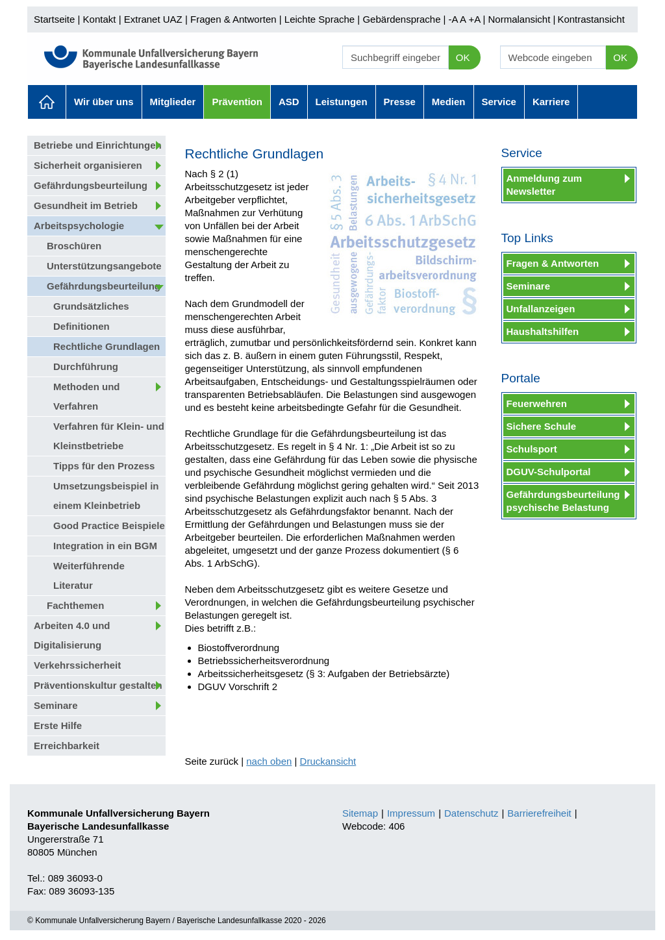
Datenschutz (471, 813)
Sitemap (360, 813)
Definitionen (81, 326)
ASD (289, 101)
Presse (400, 101)
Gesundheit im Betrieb (86, 205)
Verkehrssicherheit (77, 665)
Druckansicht (328, 761)
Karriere (551, 101)
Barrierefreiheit (539, 813)
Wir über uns (104, 101)
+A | (475, 19)
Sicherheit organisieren (88, 165)
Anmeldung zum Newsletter (545, 185)
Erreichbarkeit (66, 745)
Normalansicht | (521, 19)
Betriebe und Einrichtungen (98, 145)
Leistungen (342, 101)
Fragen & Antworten (233, 19)
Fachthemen (75, 605)
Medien (449, 101)
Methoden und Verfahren (86, 396)
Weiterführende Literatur (89, 575)
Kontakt (99, 19)
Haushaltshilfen (543, 331)
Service (499, 101)
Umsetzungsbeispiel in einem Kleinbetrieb (106, 495)
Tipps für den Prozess (104, 465)
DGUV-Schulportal (549, 471)
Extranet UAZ (153, 19)
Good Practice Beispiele (109, 525)
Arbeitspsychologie (79, 225)
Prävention (237, 101)
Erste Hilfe (58, 725)
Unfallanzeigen (541, 308)
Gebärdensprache (401, 19)
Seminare (56, 705)
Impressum (411, 813)
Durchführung (85, 366)
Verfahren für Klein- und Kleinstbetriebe (108, 436)
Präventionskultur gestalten (98, 685)
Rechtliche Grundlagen (106, 346)
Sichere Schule (542, 426)
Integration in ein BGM (105, 545)
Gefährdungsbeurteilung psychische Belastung (563, 501)
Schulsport (532, 448)
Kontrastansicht (590, 19)
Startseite (54, 19)
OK (463, 57)
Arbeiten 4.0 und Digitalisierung (72, 635)
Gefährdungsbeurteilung (90, 185)
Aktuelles (46, 101)
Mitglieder (173, 101)
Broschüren (74, 245)
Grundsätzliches (91, 306)
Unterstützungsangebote (104, 265)
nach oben (269, 761)
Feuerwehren (537, 403)
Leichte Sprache (319, 19)
